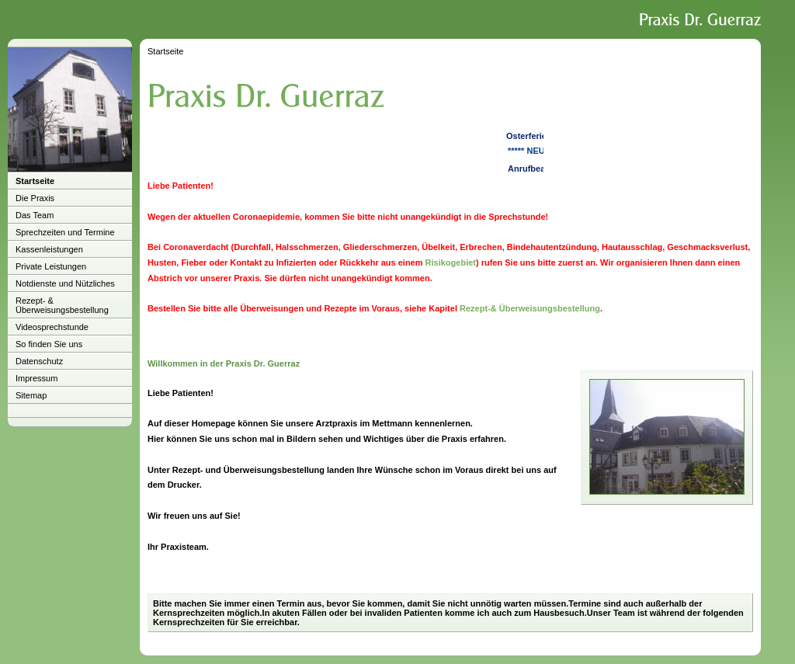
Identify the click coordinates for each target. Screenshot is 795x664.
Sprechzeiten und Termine (65, 232)
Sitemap (31, 395)
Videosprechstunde (52, 327)
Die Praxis (35, 198)
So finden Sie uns (49, 344)
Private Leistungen (51, 266)
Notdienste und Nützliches (65, 283)
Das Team (35, 215)
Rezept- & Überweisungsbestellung (62, 305)
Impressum (36, 378)
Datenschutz (39, 361)
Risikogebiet (450, 262)
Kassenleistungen (49, 249)
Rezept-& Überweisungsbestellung (530, 308)
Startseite (35, 181)
